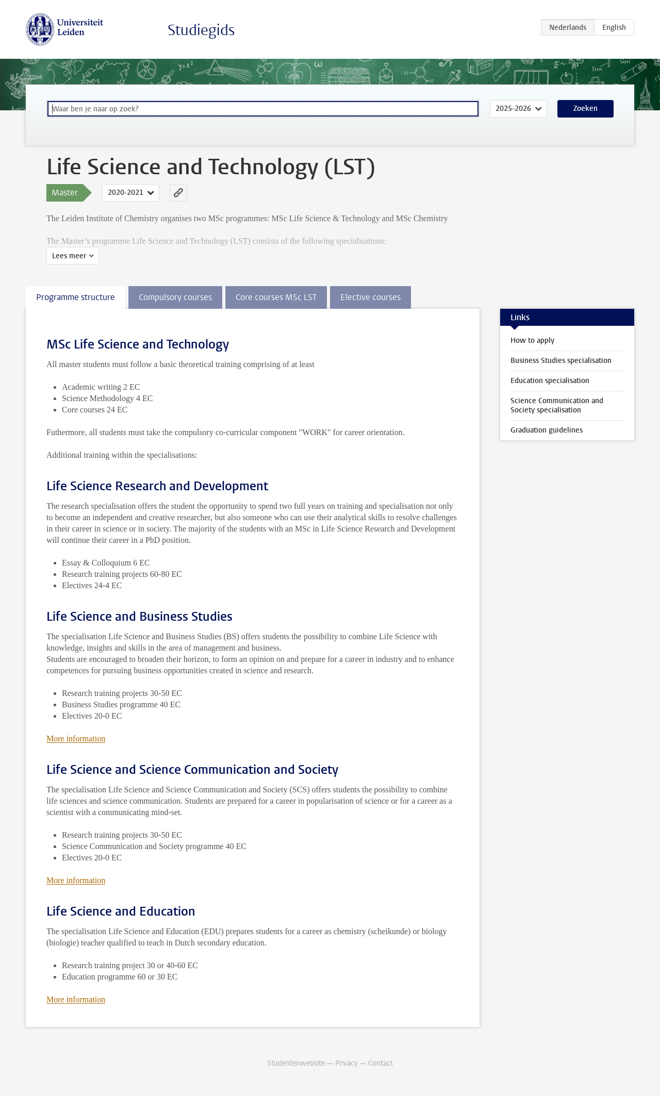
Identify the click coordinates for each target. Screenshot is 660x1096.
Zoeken (585, 108)
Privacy (346, 1063)
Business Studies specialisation (561, 361)
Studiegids (201, 30)
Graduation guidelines (546, 430)
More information (75, 738)
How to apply (532, 340)
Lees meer (69, 256)
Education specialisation (549, 381)
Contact (380, 1063)
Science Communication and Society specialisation (556, 405)
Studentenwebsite (296, 1063)
